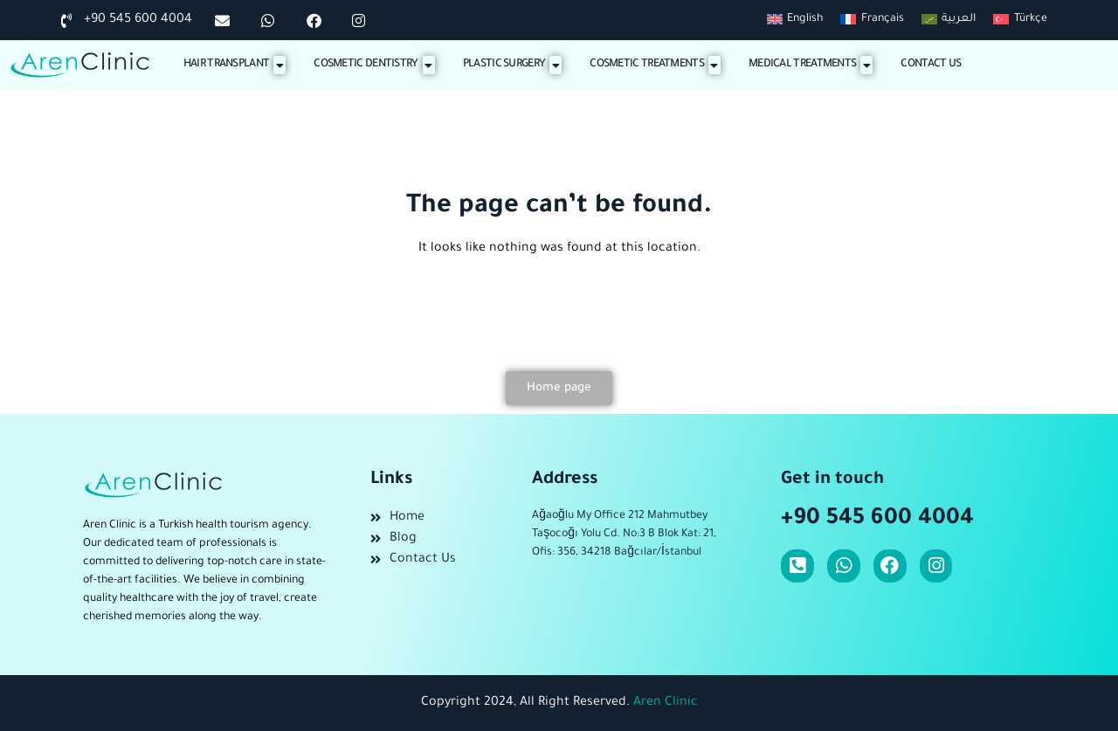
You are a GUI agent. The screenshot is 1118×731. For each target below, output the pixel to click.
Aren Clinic (665, 703)
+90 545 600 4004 (877, 519)
